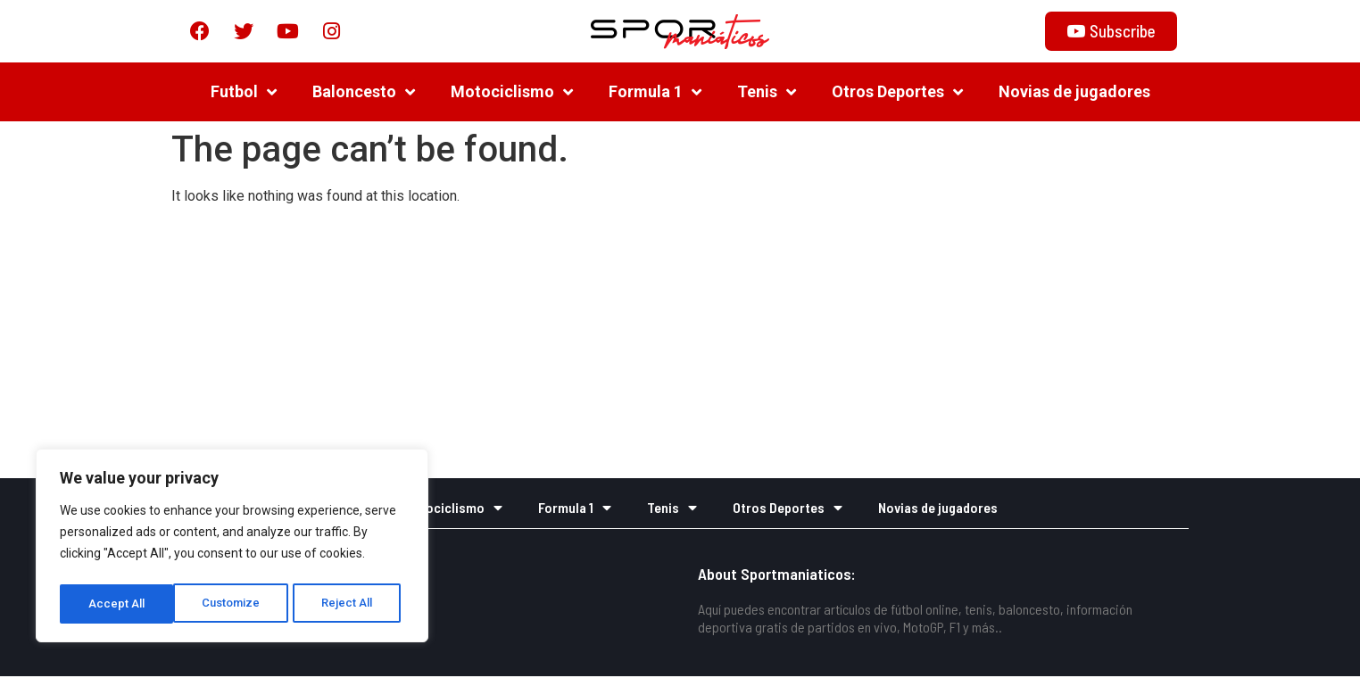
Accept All (349, 604)
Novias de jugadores (1074, 93)
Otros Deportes (897, 94)
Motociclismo (512, 94)
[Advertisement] (680, 346)
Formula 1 (655, 94)
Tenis (766, 94)
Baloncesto (363, 94)
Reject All (235, 604)
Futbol (244, 94)
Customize (117, 604)
